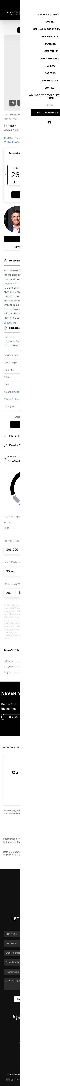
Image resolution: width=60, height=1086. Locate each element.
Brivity (27, 1078)
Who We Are (30, 869)
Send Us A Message (30, 966)
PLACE (50, 1042)
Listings (30, 847)
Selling (30, 856)
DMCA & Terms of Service (32, 1082)
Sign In (48, 3)
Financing (30, 860)
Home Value (30, 865)
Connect (30, 874)
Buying (30, 851)
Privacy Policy (11, 1082)
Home (30, 843)
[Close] (54, 1055)
